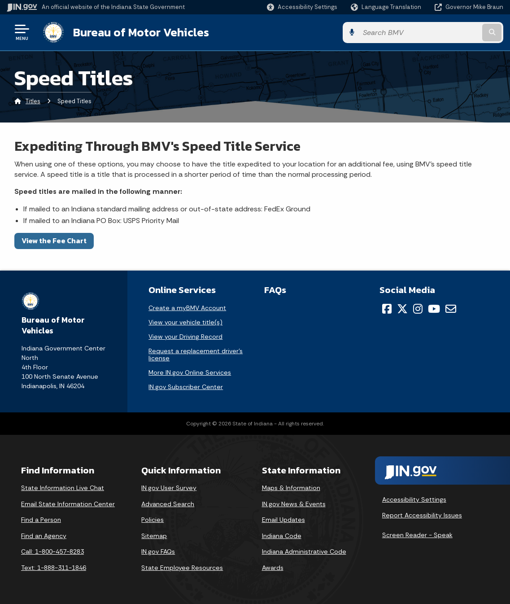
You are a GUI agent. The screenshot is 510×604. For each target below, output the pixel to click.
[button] (302, 7)
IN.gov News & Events (294, 503)
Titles (33, 101)
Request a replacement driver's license (195, 354)
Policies (152, 519)
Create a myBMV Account (187, 307)
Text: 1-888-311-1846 (53, 567)
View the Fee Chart (54, 240)
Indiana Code (281, 535)
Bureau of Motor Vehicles (141, 31)
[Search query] (447, 32)
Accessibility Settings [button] (414, 499)
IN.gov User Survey (168, 487)
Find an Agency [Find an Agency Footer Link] (43, 535)
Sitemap (154, 535)
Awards (272, 567)
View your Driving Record (185, 336)
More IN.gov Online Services (189, 372)
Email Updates (283, 519)
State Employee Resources (182, 567)
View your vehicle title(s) (185, 322)
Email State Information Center (68, 503)
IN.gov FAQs (158, 551)
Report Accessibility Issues (422, 515)
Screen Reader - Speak (417, 534)
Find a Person (41, 519)
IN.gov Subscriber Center (185, 386)
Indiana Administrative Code (304, 551)
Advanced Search (167, 503)
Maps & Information (291, 487)
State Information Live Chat (62, 487)
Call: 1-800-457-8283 (52, 551)
